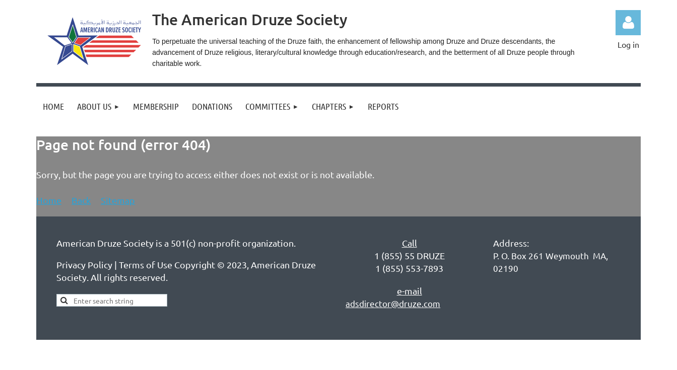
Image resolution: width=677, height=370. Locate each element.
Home (48, 200)
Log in (628, 22)
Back (81, 200)
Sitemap (118, 200)
